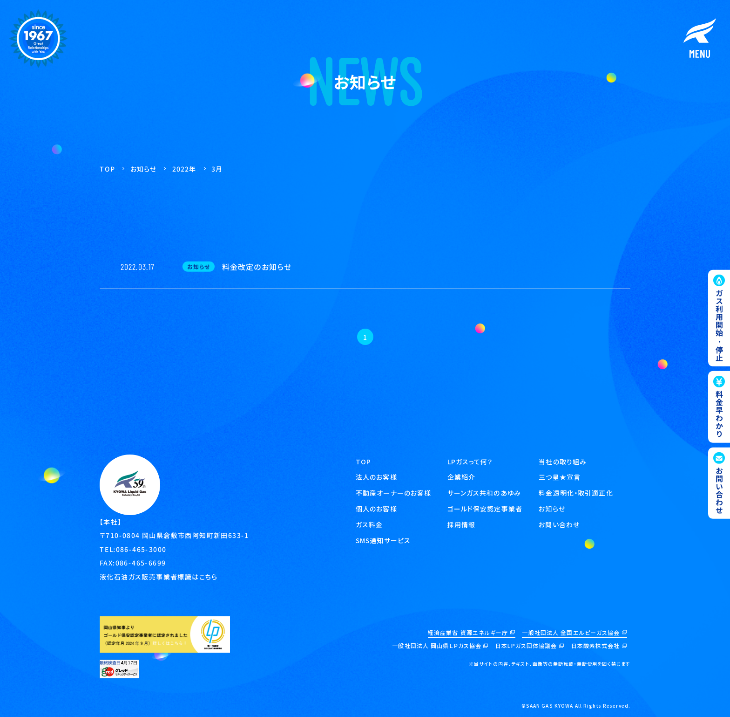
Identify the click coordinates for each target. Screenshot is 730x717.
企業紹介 (461, 477)
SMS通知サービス (384, 540)
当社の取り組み (563, 461)
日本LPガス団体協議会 (526, 645)
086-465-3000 (141, 548)
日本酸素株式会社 (595, 645)
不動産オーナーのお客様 (393, 492)
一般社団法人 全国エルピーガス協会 (571, 632)
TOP (363, 461)
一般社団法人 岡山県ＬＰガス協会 (436, 645)
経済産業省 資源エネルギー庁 (468, 632)
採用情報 (461, 524)
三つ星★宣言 (560, 477)
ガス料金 (369, 524)
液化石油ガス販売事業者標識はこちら (159, 576)
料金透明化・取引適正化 (576, 492)
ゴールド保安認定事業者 (484, 508)
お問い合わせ (559, 524)
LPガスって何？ (470, 461)
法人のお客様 (376, 477)
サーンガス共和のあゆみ (484, 492)
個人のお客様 (376, 508)
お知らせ (552, 508)
